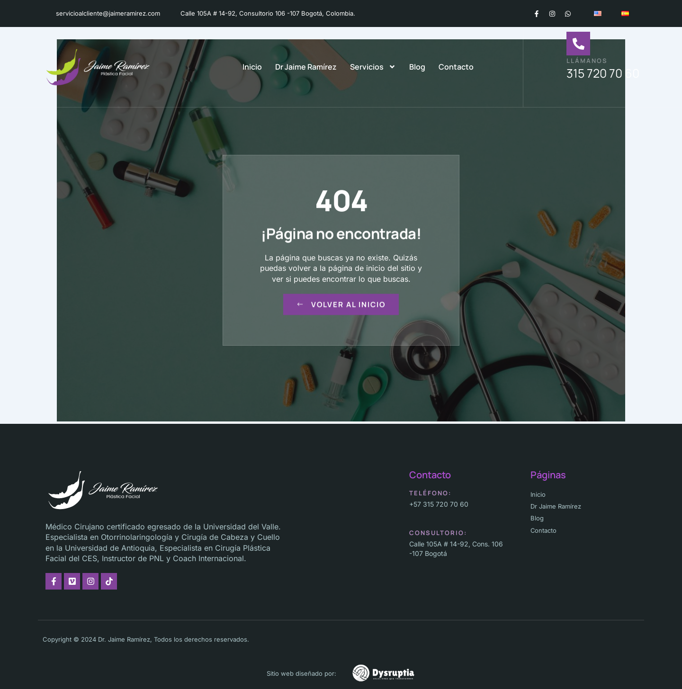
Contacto (456, 67)
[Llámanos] (578, 43)
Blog (417, 67)
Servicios (373, 66)
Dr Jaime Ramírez (306, 67)
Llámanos (587, 60)
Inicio (252, 67)
